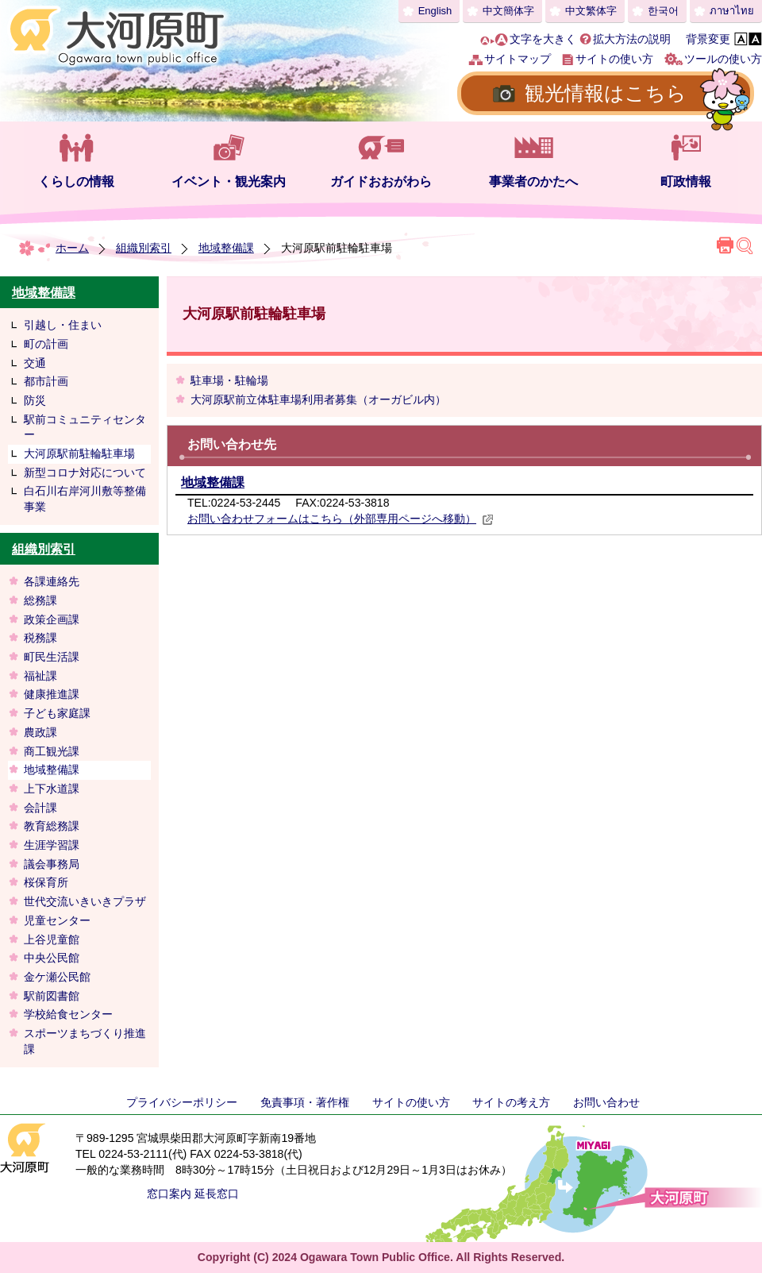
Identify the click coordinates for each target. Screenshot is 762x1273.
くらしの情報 (76, 181)
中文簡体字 (508, 11)
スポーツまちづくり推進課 (85, 1041)
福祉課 (40, 675)
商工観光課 (51, 751)
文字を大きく (543, 39)
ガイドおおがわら (381, 181)
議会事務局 (51, 864)
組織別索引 (143, 247)
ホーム (72, 247)
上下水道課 (51, 788)
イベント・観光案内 (228, 181)
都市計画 (46, 381)
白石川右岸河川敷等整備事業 (85, 498)
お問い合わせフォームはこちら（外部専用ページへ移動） (340, 518)
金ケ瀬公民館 (57, 976)
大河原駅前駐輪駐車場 (79, 453)
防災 (35, 400)
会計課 (40, 807)
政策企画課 (51, 619)
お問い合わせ (606, 1102)
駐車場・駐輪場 (229, 380)
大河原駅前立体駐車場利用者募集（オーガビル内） (318, 399)
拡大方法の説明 (632, 39)
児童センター (57, 920)
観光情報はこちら (606, 93)
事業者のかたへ (533, 181)
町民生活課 (51, 656)
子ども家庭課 (57, 713)
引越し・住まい (63, 324)
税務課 (40, 637)
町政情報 (685, 181)
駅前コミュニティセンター (85, 427)
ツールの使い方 (723, 58)
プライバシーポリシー (181, 1102)
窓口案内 (169, 1193)
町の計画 (46, 344)
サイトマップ (517, 58)
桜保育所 (46, 882)
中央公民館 (51, 957)
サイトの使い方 (614, 58)
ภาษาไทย (732, 11)
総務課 (40, 600)
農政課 (40, 732)
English (435, 11)
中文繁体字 (591, 11)
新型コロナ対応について (85, 472)
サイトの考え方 (511, 1102)
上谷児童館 (51, 939)
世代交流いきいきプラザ (85, 901)
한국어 (663, 11)
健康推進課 (51, 694)
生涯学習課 (51, 845)
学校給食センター (68, 1014)
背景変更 (708, 39)
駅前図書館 (51, 995)
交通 (35, 363)
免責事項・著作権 (304, 1102)
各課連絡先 (51, 581)
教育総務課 (51, 826)
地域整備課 (226, 247)
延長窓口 (216, 1193)
